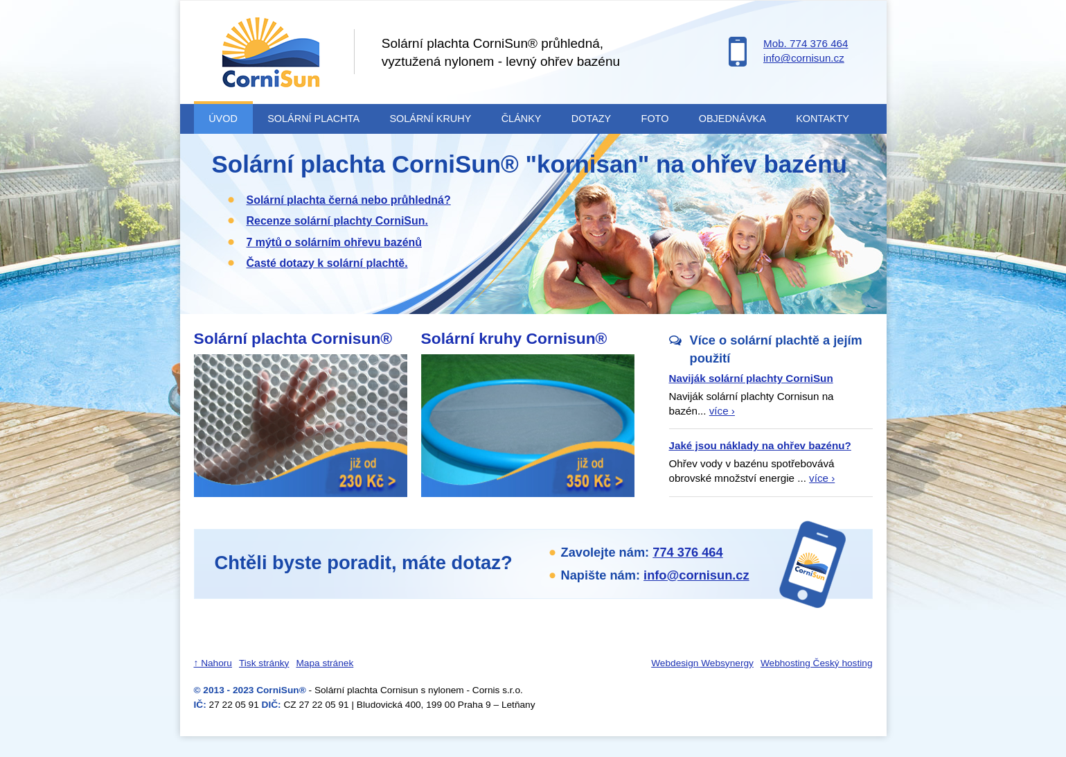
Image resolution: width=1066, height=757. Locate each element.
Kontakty (822, 118)
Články (521, 118)
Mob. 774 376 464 (805, 43)
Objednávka (732, 118)
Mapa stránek (324, 663)
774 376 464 (687, 552)
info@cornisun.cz (803, 58)
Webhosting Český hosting (817, 663)
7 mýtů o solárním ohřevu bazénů (335, 242)
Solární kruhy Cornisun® (514, 338)
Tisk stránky (264, 663)
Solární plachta (313, 118)
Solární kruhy (430, 118)
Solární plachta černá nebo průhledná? (349, 200)
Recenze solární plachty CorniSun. (337, 221)
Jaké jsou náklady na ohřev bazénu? (760, 445)
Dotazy (591, 118)
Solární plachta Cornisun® (293, 338)
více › (722, 411)
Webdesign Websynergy (702, 663)
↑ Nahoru (213, 663)
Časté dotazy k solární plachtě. (327, 263)
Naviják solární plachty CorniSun (751, 378)
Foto (655, 118)
